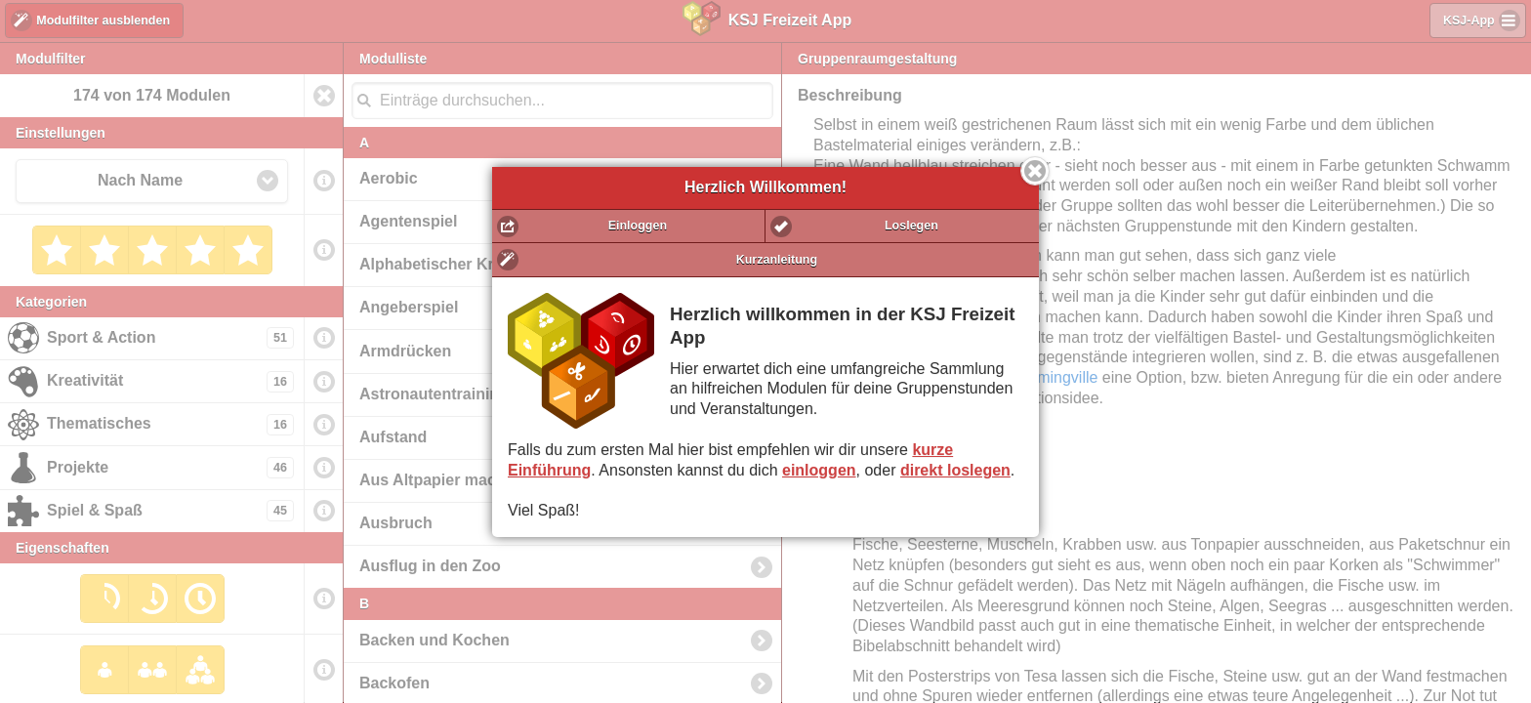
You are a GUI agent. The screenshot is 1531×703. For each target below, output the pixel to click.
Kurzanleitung (776, 260)
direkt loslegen (955, 470)
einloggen (819, 470)
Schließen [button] (1035, 171)
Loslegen (911, 225)
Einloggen (637, 225)
